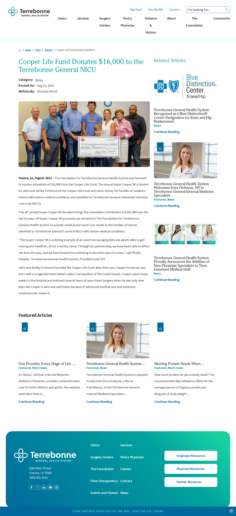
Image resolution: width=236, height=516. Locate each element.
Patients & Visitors (151, 25)
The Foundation (194, 22)
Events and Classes (104, 493)
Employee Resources (190, 456)
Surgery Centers (104, 22)
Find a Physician (127, 22)
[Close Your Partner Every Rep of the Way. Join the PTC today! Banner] (231, 511)
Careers (174, 10)
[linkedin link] (44, 487)
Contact (126, 481)
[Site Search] (227, 9)
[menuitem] (62, 27)
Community (221, 18)
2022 (38, 50)
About (171, 18)
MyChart (136, 10)
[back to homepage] (20, 50)
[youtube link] (50, 487)
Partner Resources (189, 482)
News (28, 50)
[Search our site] (208, 9)
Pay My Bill (155, 10)
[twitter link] (37, 487)
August (49, 50)
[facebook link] (31, 487)
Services (83, 18)
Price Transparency (104, 481)
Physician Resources (190, 469)
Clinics (62, 18)
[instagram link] (56, 487)
